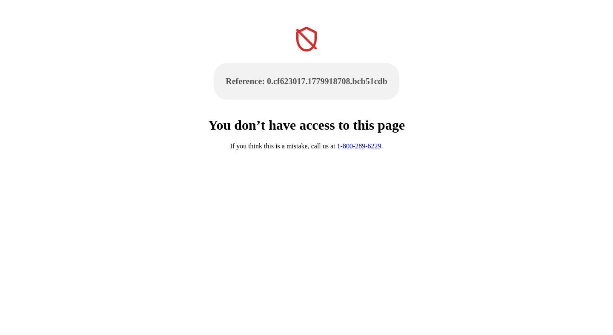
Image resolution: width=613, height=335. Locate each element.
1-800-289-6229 (359, 146)
